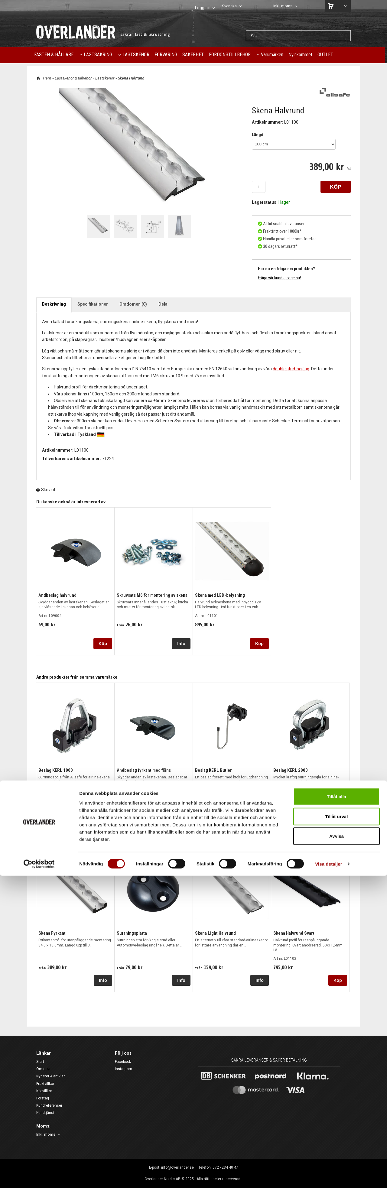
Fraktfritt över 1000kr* (281, 230)
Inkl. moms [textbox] (282, 6)
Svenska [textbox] (229, 6)
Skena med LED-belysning (219, 593)
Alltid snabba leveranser (283, 223)
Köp (103, 641)
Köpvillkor (44, 1089)
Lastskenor (105, 78)
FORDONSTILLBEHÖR (230, 54)
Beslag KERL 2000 (289, 768)
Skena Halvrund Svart (293, 931)
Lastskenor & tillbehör (74, 78)
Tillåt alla (336, 1108)
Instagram (123, 1067)
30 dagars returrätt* (280, 244)
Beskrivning (54, 302)
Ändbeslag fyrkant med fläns (143, 768)
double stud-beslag (291, 367)
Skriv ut (45, 488)
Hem (47, 78)
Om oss (43, 1067)
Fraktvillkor (45, 1082)
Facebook (123, 1060)
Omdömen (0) (133, 302)
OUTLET (325, 54)
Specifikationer (92, 302)
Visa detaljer (328, 1176)
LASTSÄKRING (98, 54)
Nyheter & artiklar (50, 1075)
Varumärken (272, 54)
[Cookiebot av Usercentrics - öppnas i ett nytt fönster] (39, 1176)
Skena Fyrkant (51, 931)
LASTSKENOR (135, 54)
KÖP (335, 187)
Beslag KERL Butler (212, 768)
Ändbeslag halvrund (57, 593)
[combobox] (232, 6)
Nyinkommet (300, 54)
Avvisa (336, 1148)
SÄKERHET (193, 54)
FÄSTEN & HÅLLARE (53, 54)
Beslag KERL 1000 (54, 768)
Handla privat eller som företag (289, 237)
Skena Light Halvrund (215, 931)
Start (40, 1060)
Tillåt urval (336, 1128)
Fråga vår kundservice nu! (279, 276)
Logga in (202, 7)
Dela (162, 302)
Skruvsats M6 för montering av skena (151, 593)
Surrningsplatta (131, 931)
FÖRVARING (165, 54)
